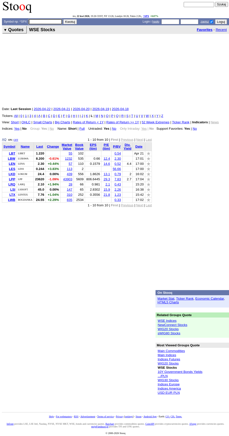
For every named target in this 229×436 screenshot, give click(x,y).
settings (129, 416)
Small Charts (42, 122)
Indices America (169, 388)
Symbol (9, 146)
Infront (10, 423)
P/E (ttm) (106, 146)
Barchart (110, 423)
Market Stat (165, 298)
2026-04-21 (61, 109)
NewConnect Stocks (172, 325)
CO (167, 416)
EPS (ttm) (93, 146)
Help (51, 416)
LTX (12, 195)
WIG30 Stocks (168, 380)
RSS (76, 416)
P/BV (117, 146)
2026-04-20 (81, 109)
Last (39, 146)
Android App (150, 416)
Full (82, 128)
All (16, 116)
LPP (12, 179)
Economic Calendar (209, 298)
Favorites (205, 30)
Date (139, 146)
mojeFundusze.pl (99, 426)
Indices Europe (169, 384)
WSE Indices (167, 321)
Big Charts (62, 122)
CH (173, 416)
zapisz (205, 21)
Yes (17, 128)
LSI (12, 189)
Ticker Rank (180, 122)
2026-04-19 (100, 109)
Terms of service (105, 416)
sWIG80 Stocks (169, 333)
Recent (221, 30)
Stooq (139, 416)
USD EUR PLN (169, 392)
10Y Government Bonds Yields (180, 372)
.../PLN (163, 376)
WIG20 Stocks (168, 329)
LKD (12, 174)
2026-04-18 (120, 109)
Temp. (179, 416)
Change (53, 146)
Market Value (67, 146)
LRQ (11, 184)
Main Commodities (171, 351)
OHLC (25, 122)
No (114, 128)
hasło (155, 21)
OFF (16, 140)
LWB (11, 200)
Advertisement (87, 416)
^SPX (146, 16)
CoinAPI (149, 423)
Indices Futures (169, 359)
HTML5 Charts (168, 302)
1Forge (192, 423)
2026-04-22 (42, 109)
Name (25, 146)
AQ (4, 139)
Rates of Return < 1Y (88, 122)
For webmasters (64, 416)
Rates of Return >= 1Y (122, 122)
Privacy (119, 416)
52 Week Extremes (155, 122)
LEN (12, 164)
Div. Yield (128, 146)
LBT (12, 153)
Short (15, 122)
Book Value (79, 146)
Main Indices (167, 355)
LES (12, 169)
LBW (11, 158)
